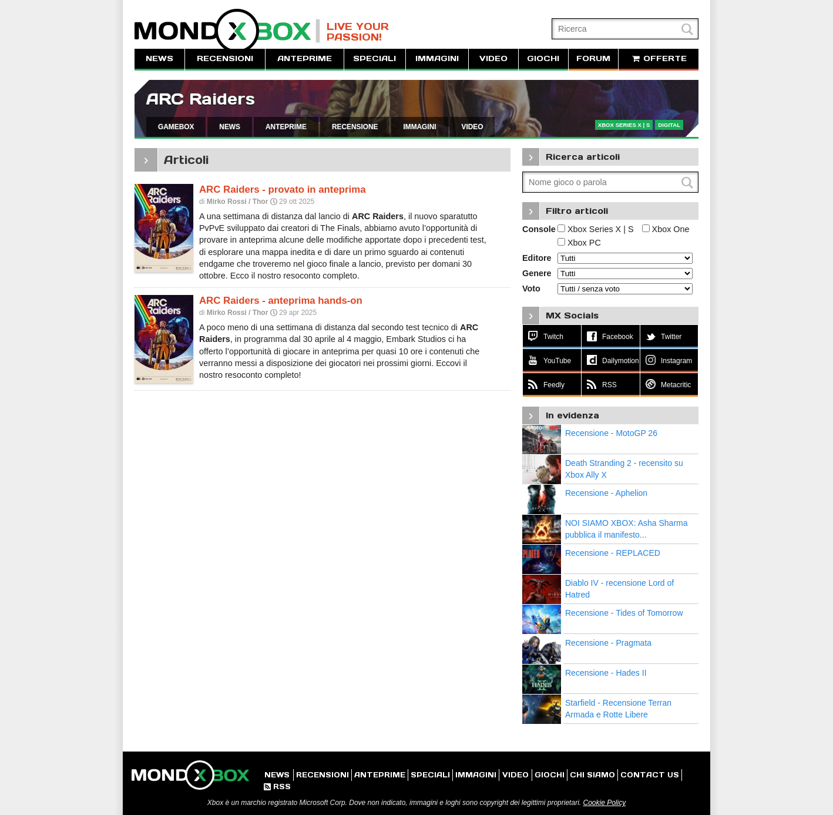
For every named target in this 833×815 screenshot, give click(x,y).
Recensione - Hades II (606, 673)
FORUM (593, 58)
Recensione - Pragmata (608, 643)
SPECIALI (374, 58)
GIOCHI (543, 58)
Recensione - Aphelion (606, 493)
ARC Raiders (200, 99)
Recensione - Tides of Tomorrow (624, 613)
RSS (277, 786)
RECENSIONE (355, 127)
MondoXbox (227, 31)
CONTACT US (649, 774)
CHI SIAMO (592, 774)
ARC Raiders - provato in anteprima (282, 189)
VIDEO (493, 58)
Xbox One (666, 229)
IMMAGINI (437, 58)
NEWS (159, 58)
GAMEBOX (176, 127)
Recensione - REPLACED (612, 553)
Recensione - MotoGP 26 (611, 433)
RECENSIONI (225, 58)
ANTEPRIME (304, 58)
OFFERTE (658, 58)
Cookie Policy (604, 803)
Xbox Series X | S (595, 229)
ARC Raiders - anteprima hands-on (280, 300)
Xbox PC (579, 242)
